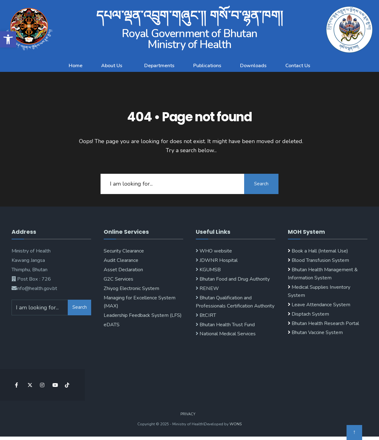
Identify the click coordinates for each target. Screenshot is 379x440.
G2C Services (118, 279)
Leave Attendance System (321, 304)
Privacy (187, 414)
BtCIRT (207, 315)
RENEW (208, 288)
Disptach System (310, 314)
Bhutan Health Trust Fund (226, 324)
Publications (207, 65)
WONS (235, 424)
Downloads (253, 65)
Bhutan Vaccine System (317, 332)
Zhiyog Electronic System (131, 288)
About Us (111, 65)
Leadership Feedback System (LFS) (143, 315)
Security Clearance (124, 251)
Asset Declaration (123, 269)
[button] (113, 65)
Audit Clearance (121, 260)
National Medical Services (227, 333)
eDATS (112, 324)
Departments (159, 65)
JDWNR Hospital (218, 260)
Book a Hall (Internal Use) (320, 251)
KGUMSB (209, 269)
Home (75, 65)
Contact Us (297, 65)
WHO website (215, 251)
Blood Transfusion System (319, 260)
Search (261, 184)
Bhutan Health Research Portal (325, 323)
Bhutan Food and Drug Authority (234, 279)
